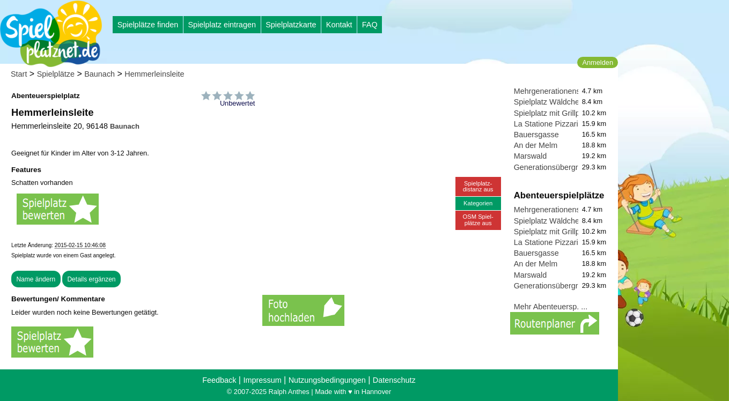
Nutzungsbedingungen (327, 380)
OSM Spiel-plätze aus (478, 219)
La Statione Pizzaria (548, 124)
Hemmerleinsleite (154, 74)
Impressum (262, 380)
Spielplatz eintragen (221, 24)
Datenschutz (394, 380)
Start (19, 74)
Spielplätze (56, 74)
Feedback (219, 380)
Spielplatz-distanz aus (478, 186)
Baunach (99, 74)
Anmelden (597, 62)
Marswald (530, 156)
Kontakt (339, 24)
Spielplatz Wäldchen (549, 102)
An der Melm (536, 145)
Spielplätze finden (148, 24)
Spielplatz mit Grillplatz (553, 113)
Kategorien (477, 203)
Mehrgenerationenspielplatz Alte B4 (574, 91)
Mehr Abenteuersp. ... (551, 306)
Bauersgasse (536, 134)
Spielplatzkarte (291, 24)
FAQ (370, 24)
